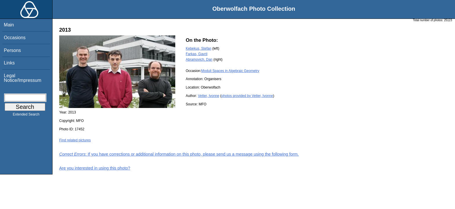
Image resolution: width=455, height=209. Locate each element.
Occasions (15, 37)
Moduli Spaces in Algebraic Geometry (230, 71)
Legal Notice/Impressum (22, 78)
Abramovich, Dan (199, 59)
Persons (12, 50)
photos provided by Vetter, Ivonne (247, 96)
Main (9, 24)
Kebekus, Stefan (198, 48)
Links (9, 62)
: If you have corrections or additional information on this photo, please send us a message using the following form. (179, 154)
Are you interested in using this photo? (94, 168)
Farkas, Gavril (196, 54)
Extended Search (26, 115)
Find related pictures (75, 140)
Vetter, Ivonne (208, 96)
